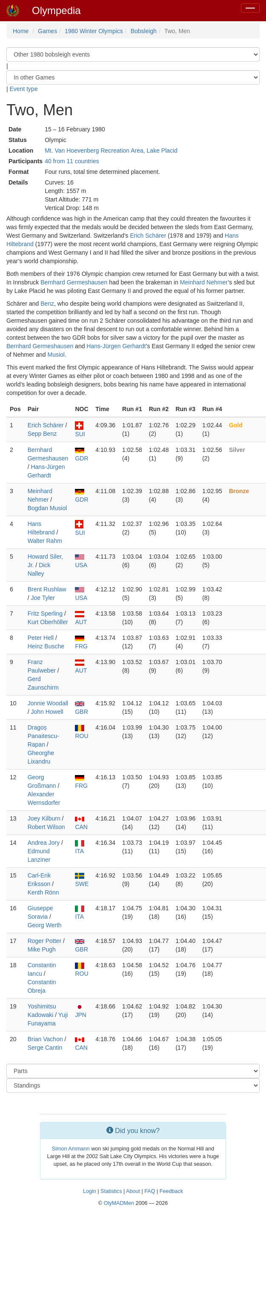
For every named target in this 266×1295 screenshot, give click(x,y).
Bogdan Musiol (47, 508)
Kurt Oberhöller (48, 622)
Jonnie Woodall (48, 703)
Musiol (56, 354)
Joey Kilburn (44, 818)
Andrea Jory (44, 842)
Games (47, 31)
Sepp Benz (42, 433)
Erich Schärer (148, 235)
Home (21, 31)
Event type (24, 88)
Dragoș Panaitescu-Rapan (43, 736)
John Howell (47, 711)
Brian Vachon (45, 1039)
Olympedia (56, 10)
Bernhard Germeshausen (73, 282)
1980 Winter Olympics (94, 31)
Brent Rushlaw (47, 589)
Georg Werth (45, 925)
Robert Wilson (46, 827)
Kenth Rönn (43, 892)
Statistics (111, 1191)
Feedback (171, 1191)
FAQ (149, 1191)
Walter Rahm (45, 540)
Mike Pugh (42, 949)
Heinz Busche (46, 646)
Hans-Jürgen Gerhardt (116, 346)
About (133, 1191)
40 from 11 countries (72, 161)
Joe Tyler (43, 597)
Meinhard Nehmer (204, 282)
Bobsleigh (144, 31)
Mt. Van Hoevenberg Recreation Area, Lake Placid (111, 150)
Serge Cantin (45, 1047)
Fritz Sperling (45, 613)
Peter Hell (41, 637)
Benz (47, 303)
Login (89, 1191)
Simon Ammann (71, 1149)
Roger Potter (44, 940)
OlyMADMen (119, 1203)
